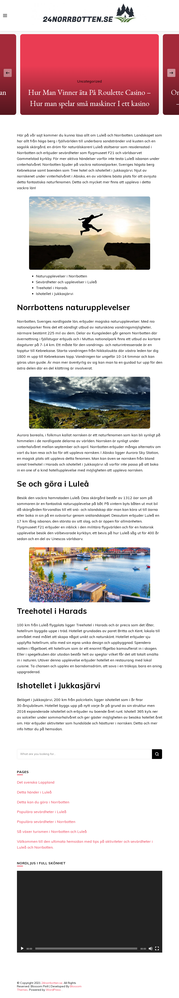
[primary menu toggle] (5, 15)
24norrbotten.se (51, 983)
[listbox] (89, 73)
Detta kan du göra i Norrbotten (43, 802)
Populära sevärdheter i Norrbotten (46, 821)
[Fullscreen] (157, 949)
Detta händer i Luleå (34, 792)
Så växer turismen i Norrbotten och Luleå (52, 831)
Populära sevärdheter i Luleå (41, 811)
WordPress (53, 990)
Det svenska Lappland (35, 782)
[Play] (22, 949)
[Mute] (151, 949)
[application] (89, 912)
